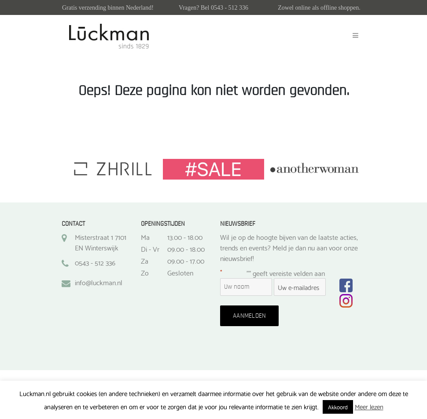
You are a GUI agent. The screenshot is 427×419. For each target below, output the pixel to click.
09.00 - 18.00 (186, 248)
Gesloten (180, 272)
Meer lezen (369, 406)
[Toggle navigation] (355, 35)
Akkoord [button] (338, 407)
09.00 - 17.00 (185, 260)
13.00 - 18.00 (184, 237)
